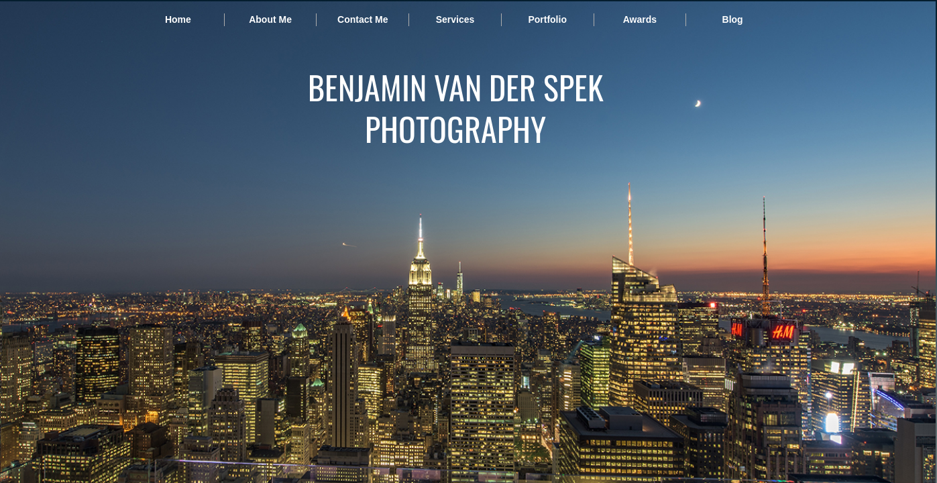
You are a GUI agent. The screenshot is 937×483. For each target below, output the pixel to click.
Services (455, 19)
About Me (270, 19)
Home (178, 19)
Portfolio (547, 19)
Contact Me (362, 19)
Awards (640, 19)
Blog (732, 19)
